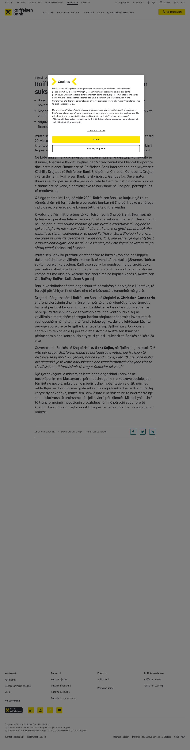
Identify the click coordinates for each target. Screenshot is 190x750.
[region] (96, 116)
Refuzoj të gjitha (96, 148)
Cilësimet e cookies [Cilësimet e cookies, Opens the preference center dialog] (96, 130)
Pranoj (96, 139)
